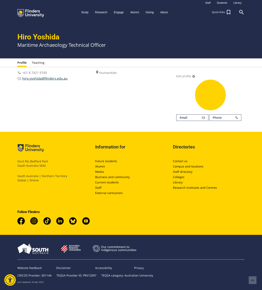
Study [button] (84, 12)
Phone (225, 118)
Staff (98, 188)
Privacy (139, 268)
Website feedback (29, 268)
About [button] (164, 12)
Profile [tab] (22, 63)
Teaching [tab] (38, 63)
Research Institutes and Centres (195, 188)
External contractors (109, 193)
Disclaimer (63, 268)
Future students (106, 161)
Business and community (112, 177)
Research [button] (101, 12)
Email (192, 118)
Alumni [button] (134, 12)
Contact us (180, 161)
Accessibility (103, 268)
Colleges (178, 177)
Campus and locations (188, 166)
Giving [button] (150, 12)
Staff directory (182, 172)
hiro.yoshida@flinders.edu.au (45, 78)
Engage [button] (119, 12)
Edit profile (185, 76)
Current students (107, 182)
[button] (222, 12)
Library (178, 182)
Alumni (100, 166)
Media (99, 172)
